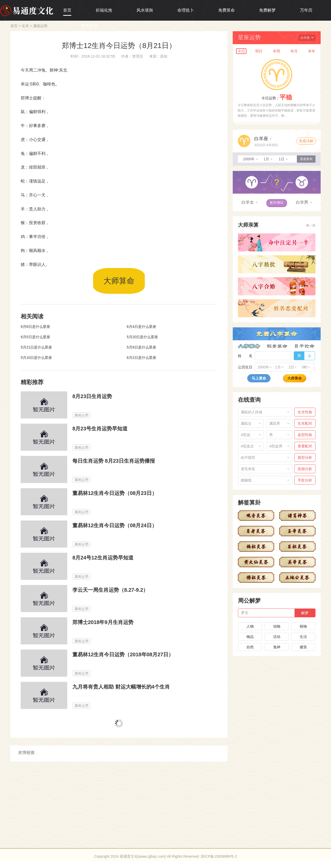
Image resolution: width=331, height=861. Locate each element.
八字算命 (249, 346)
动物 (276, 626)
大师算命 (118, 281)
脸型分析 (305, 457)
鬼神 (276, 647)
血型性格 (305, 435)
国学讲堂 (89, 25)
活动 (276, 637)
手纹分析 (305, 480)
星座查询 (306, 159)
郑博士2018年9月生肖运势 (102, 622)
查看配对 (305, 446)
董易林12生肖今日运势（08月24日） (114, 525)
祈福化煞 (104, 10)
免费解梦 (267, 10)
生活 (303, 637)
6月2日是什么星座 (141, 358)
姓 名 (245, 356)
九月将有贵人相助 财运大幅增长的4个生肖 (121, 687)
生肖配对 (305, 423)
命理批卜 (185, 10)
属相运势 (40, 26)
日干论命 (304, 346)
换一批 (310, 225)
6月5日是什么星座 (35, 337)
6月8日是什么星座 (35, 327)
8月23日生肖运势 (92, 396)
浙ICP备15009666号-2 (219, 856)
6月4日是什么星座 (141, 327)
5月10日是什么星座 (36, 358)
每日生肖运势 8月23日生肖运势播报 (113, 461)
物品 (250, 637)
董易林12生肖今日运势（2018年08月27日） (123, 654)
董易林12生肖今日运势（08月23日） (114, 493)
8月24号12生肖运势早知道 (102, 557)
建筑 (303, 647)
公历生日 (245, 367)
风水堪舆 (145, 10)
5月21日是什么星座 (36, 347)
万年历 (306, 10)
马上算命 (259, 378)
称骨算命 (277, 346)
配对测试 (276, 202)
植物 (303, 626)
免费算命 (226, 10)
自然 (250, 647)
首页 (67, 10)
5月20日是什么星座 (142, 337)
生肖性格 (305, 412)
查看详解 (306, 141)
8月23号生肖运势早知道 (99, 428)
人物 (250, 626)
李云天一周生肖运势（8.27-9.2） (110, 590)
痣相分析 (305, 469)
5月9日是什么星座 (141, 347)
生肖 (25, 26)
